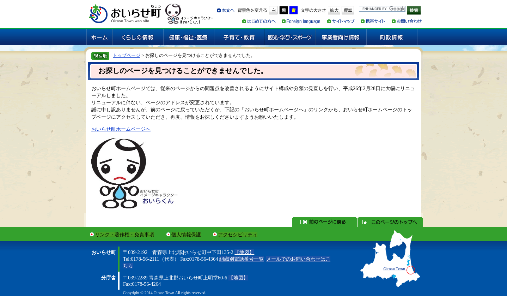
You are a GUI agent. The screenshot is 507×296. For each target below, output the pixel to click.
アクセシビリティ (237, 234)
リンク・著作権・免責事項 (124, 234)
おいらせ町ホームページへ (121, 129)
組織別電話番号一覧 (241, 259)
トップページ (126, 55)
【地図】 (244, 252)
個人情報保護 (186, 234)
